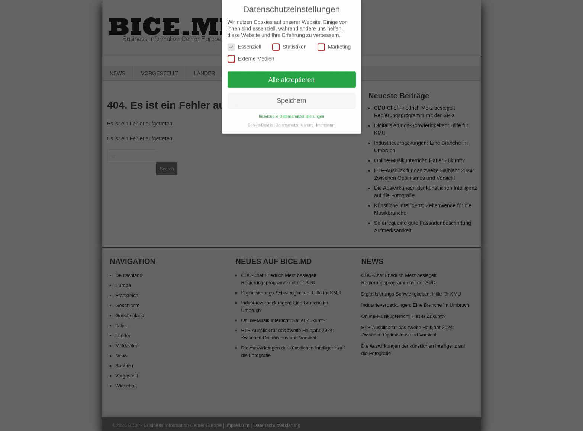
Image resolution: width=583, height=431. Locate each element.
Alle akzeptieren (291, 75)
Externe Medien (251, 54)
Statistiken (289, 42)
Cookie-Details (260, 120)
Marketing (334, 42)
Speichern (291, 96)
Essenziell (244, 42)
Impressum (325, 120)
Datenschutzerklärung (294, 120)
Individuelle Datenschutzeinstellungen (291, 112)
